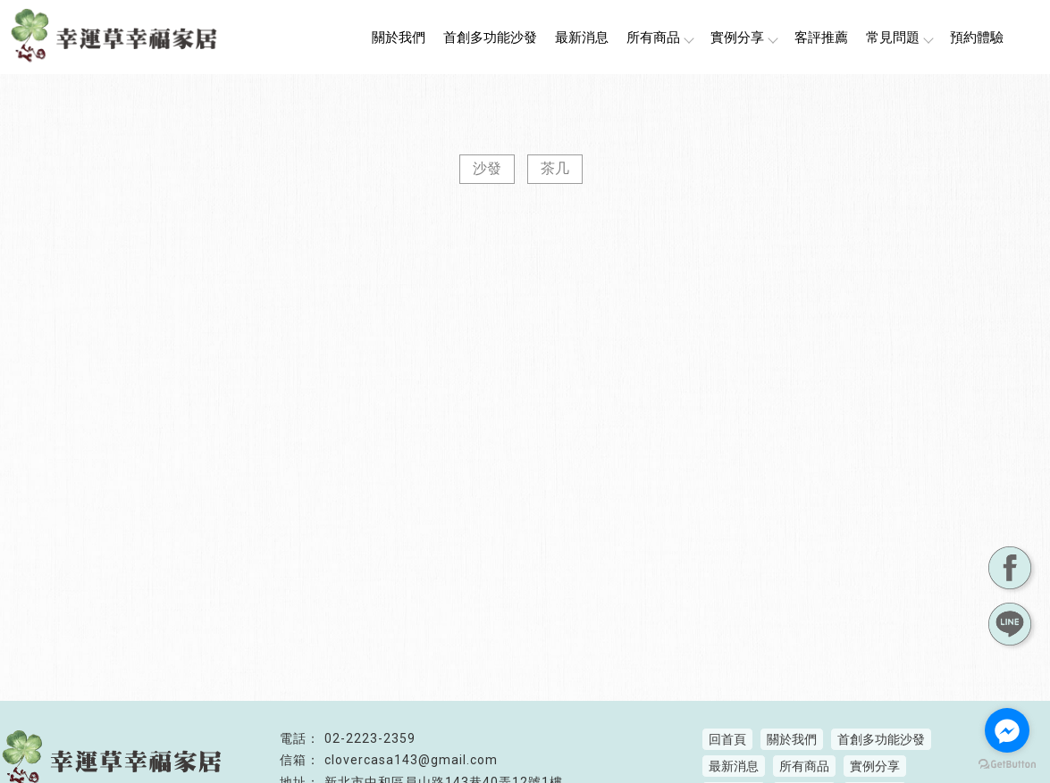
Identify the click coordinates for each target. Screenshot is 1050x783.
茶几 (555, 168)
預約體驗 (977, 37)
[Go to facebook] (1007, 730)
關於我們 (398, 37)
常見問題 (899, 37)
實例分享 (743, 37)
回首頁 (727, 739)
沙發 (487, 168)
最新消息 (582, 37)
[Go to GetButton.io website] (1007, 765)
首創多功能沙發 (490, 37)
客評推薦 (821, 37)
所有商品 (659, 37)
